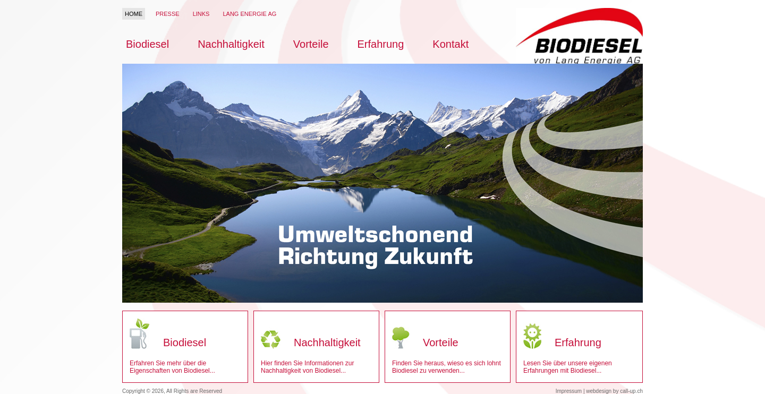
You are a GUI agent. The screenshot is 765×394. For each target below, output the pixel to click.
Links (201, 14)
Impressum (569, 391)
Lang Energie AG (249, 14)
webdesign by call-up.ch (614, 391)
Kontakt (450, 44)
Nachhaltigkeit (231, 44)
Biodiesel (147, 44)
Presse (168, 14)
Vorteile (311, 44)
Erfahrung (381, 44)
